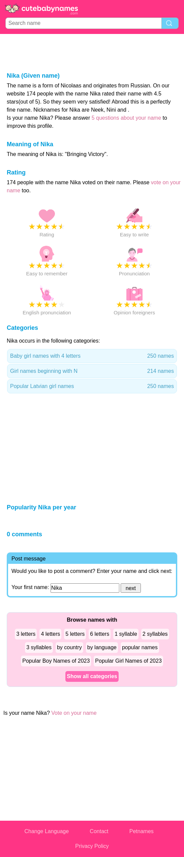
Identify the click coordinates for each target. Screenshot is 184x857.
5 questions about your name (126, 118)
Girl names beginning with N (92, 371)
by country (69, 647)
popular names (140, 647)
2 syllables (155, 634)
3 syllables (39, 647)
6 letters (99, 634)
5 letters (75, 634)
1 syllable (126, 634)
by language (102, 647)
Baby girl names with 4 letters (92, 356)
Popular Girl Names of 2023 (128, 661)
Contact (99, 831)
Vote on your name (73, 713)
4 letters (50, 634)
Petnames (141, 831)
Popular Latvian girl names (92, 386)
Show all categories (92, 676)
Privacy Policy (92, 846)
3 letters (25, 634)
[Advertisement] (92, 52)
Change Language (46, 831)
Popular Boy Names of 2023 (56, 661)
